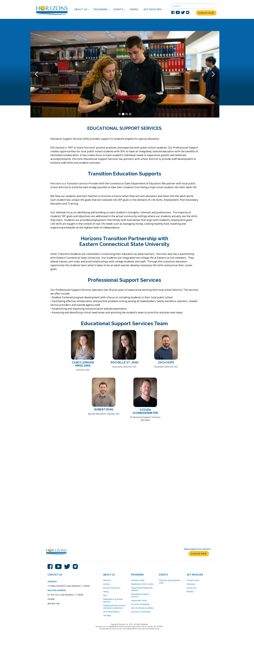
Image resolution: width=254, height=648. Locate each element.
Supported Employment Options (142, 589)
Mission (107, 580)
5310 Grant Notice (111, 612)
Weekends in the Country (142, 584)
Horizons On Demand (141, 612)
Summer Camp (138, 580)
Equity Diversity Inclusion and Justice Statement (114, 606)
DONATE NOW (206, 13)
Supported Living (139, 600)
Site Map (107, 615)
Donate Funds (193, 580)
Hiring (106, 591)
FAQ (105, 595)
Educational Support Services (140, 595)
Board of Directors (111, 588)
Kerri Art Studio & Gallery (142, 608)
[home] (52, 9)
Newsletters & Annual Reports (113, 600)
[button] (82, 9)
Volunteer (191, 584)
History (106, 584)
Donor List (191, 588)
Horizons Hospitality (140, 604)
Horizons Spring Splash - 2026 (170, 581)
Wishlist (190, 591)
